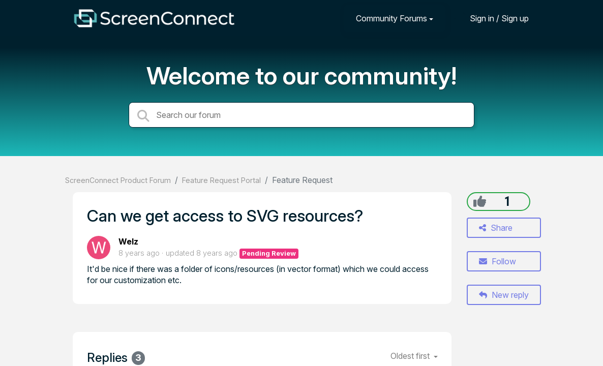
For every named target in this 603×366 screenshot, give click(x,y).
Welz (128, 241)
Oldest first (411, 356)
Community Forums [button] (391, 18)
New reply (504, 295)
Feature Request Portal (221, 180)
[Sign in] (491, 18)
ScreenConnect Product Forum (118, 180)
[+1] (479, 201)
